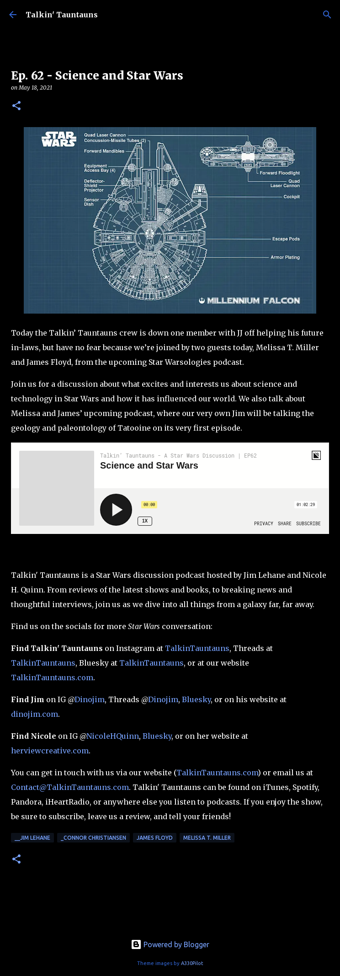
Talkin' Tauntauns (62, 14)
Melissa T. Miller (207, 838)
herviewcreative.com (50, 750)
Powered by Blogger (170, 944)
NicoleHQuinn (112, 736)
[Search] (327, 15)
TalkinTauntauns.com (52, 677)
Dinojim (89, 699)
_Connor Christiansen (93, 838)
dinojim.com (34, 714)
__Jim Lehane (32, 838)
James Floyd (155, 838)
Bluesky (196, 699)
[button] (16, 106)
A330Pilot (192, 963)
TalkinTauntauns (197, 648)
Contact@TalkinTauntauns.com (70, 787)
